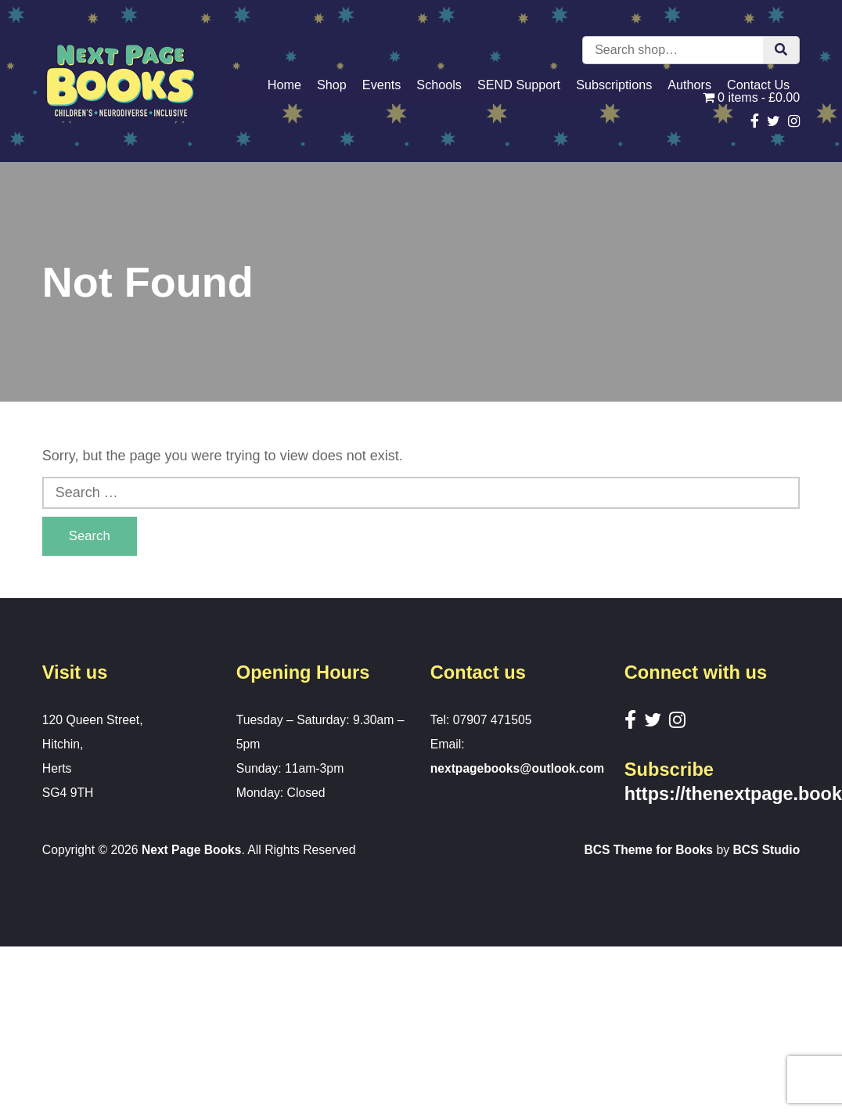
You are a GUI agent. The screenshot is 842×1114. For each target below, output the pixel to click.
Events (381, 85)
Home (284, 85)
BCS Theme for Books (647, 849)
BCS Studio (766, 849)
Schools (439, 85)
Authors (689, 85)
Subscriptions (614, 85)
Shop (332, 85)
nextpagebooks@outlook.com (518, 768)
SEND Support (518, 85)
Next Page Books (192, 849)
